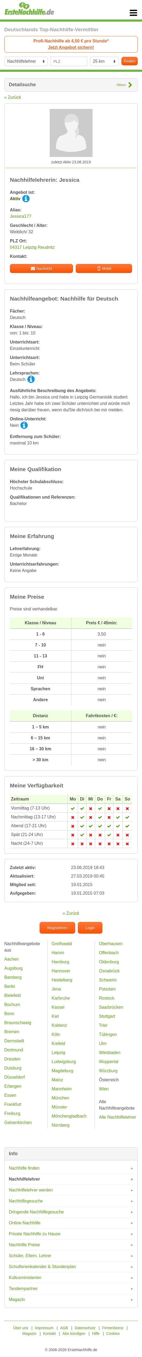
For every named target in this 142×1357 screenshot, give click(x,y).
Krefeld (58, 1043)
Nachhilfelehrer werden (31, 1190)
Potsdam (107, 989)
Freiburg (12, 1113)
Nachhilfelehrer (24, 1179)
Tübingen (108, 1034)
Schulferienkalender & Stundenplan (42, 1266)
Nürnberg (61, 1125)
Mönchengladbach (69, 1116)
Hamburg (60, 962)
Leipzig (58, 1052)
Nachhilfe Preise (24, 1244)
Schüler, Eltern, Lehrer (30, 1255)
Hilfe (95, 1333)
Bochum (12, 1004)
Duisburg (12, 1068)
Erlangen (12, 1086)
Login (90, 928)
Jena (56, 989)
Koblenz (59, 1025)
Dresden (12, 1059)
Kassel (58, 1007)
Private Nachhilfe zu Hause (34, 1234)
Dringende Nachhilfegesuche (36, 1212)
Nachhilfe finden (24, 1168)
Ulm (102, 1043)
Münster (59, 1107)
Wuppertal (108, 1061)
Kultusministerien (25, 1277)
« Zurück (12, 97)
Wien (104, 1089)
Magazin (17, 1299)
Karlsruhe (61, 998)
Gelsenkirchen (18, 1122)
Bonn (9, 1013)
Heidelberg (62, 980)
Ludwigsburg (64, 1061)
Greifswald (62, 943)
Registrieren (57, 928)
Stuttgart (107, 1016)
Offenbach (109, 952)
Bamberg (13, 977)
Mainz (57, 1080)
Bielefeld (12, 995)
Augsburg (13, 968)
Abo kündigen (74, 1333)
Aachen (11, 959)
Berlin (9, 986)
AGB (64, 1328)
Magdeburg (62, 1070)
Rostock (106, 998)
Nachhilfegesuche (26, 1201)
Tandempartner (23, 1288)
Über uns (20, 1328)
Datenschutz (85, 1328)
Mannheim (62, 1089)
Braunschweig (17, 1022)
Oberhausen (110, 943)
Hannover (61, 971)
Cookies (113, 1333)
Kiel (55, 1016)
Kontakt (49, 1333)
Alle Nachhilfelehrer (117, 1117)
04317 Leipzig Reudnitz (32, 247)
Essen (10, 1095)
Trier (103, 1025)
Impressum (44, 1328)
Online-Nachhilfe (24, 1223)
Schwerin (108, 980)
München (60, 1098)
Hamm (58, 952)
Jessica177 (20, 216)
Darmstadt (14, 1041)
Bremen (11, 1031)
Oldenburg (109, 962)
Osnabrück (109, 971)
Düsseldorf (14, 1077)
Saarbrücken (111, 1007)
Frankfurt (12, 1104)
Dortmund (13, 1050)
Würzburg (108, 1070)
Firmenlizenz (112, 1328)
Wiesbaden (109, 1052)
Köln (56, 1034)
